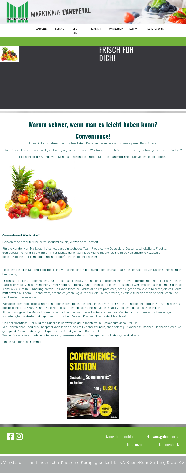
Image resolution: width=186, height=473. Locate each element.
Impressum (136, 444)
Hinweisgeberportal (163, 436)
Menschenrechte (119, 436)
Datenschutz (169, 444)
